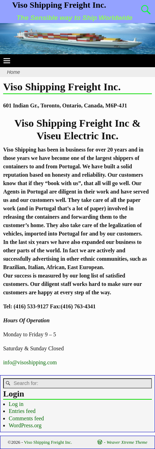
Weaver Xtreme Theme (126, 442)
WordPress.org (25, 425)
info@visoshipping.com (30, 362)
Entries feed (22, 411)
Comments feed (26, 418)
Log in (16, 404)
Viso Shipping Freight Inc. (59, 4)
